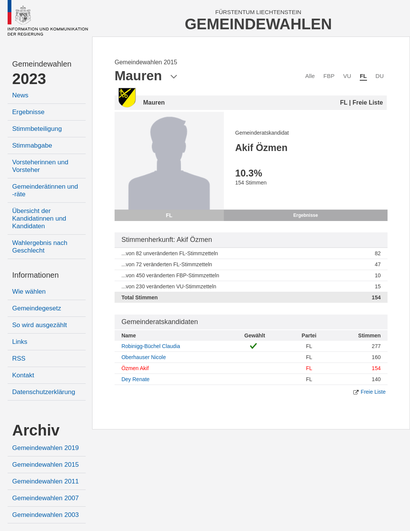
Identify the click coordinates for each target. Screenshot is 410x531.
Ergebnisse (28, 112)
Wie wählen (29, 291)
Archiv (36, 430)
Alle (310, 76)
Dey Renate (135, 379)
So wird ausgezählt (39, 325)
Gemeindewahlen (42, 64)
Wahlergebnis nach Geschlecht (39, 246)
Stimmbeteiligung (37, 128)
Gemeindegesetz (36, 308)
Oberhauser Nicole (143, 357)
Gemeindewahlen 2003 (45, 514)
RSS (19, 358)
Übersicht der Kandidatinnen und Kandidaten (39, 218)
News (20, 95)
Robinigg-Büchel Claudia (150, 346)
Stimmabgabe (32, 145)
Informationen (35, 275)
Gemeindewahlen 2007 (45, 498)
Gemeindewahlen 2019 (45, 448)
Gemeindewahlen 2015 (45, 464)
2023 (29, 78)
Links (19, 341)
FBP (329, 76)
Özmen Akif (135, 368)
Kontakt (23, 375)
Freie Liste (373, 392)
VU (347, 76)
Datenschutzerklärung (43, 392)
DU (379, 76)
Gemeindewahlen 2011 (45, 481)
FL (363, 76)
